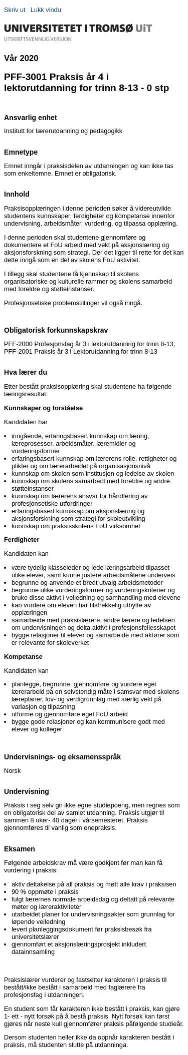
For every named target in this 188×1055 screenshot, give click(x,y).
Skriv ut (15, 10)
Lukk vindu (46, 10)
